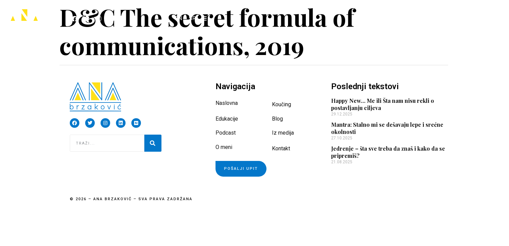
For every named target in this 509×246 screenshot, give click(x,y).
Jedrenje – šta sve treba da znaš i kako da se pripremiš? (388, 152)
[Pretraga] (152, 143)
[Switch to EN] (178, 18)
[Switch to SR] (192, 18)
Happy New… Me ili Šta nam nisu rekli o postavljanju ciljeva (382, 104)
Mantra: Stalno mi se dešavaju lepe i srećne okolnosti (387, 128)
